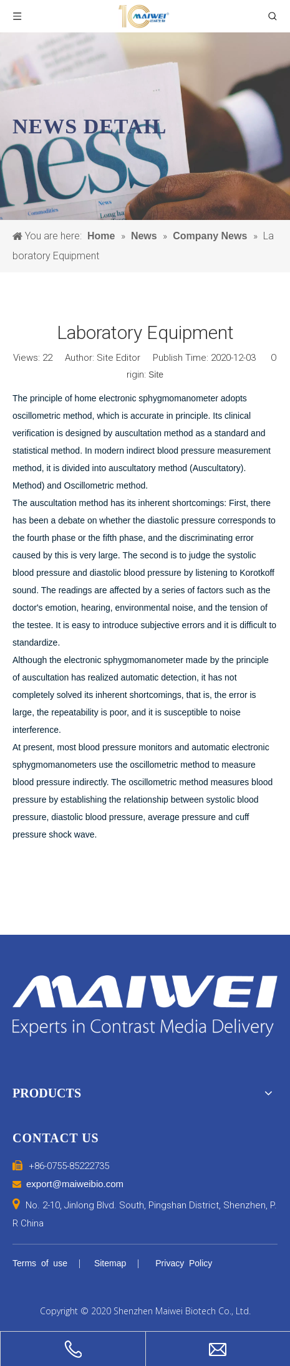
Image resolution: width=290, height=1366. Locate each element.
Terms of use (39, 1263)
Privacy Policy (183, 1263)
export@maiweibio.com (74, 1183)
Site (155, 375)
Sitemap (110, 1263)
